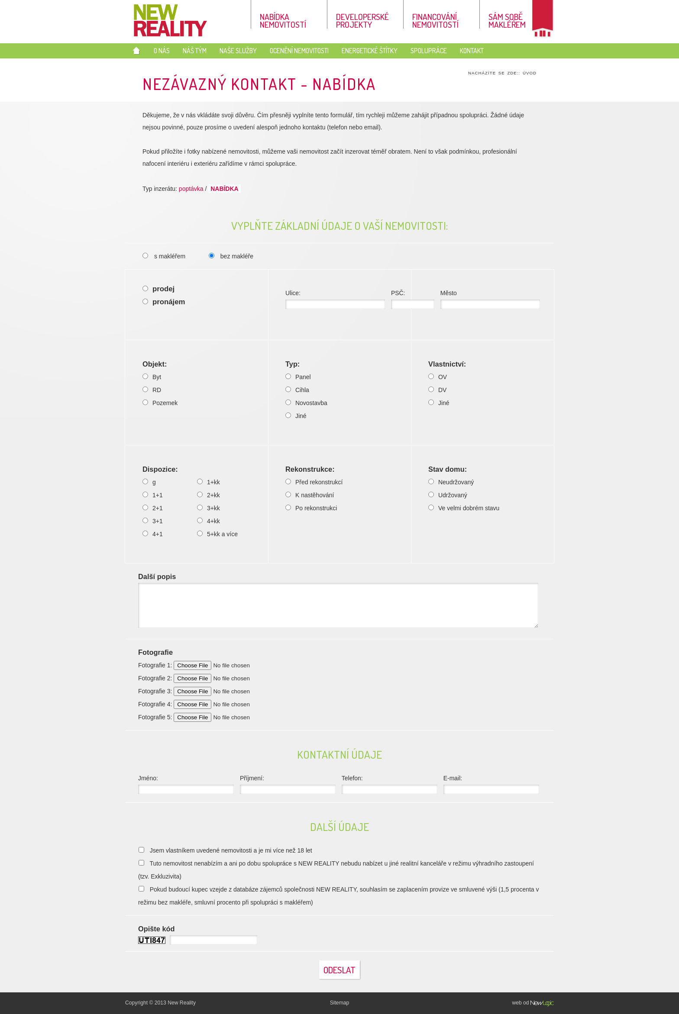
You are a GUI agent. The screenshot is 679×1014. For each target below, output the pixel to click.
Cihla (297, 389)
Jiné (296, 415)
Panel (298, 376)
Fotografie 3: (210, 691)
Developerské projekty (362, 20)
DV (437, 389)
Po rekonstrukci (311, 508)
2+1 (152, 508)
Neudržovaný (451, 482)
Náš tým (195, 50)
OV (437, 376)
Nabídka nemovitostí (283, 20)
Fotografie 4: (210, 704)
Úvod (530, 73)
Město (490, 299)
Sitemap (339, 1003)
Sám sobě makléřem (507, 20)
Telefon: (389, 784)
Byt (151, 376)
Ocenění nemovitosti (299, 50)
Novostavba (306, 402)
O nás (162, 50)
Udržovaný (447, 495)
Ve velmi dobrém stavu (463, 508)
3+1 (152, 521)
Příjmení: (288, 784)
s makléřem (163, 256)
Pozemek (160, 402)
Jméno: (186, 784)
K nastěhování (309, 495)
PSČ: (412, 299)
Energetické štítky (370, 50)
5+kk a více (217, 534)
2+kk (208, 495)
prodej (158, 289)
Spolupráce (429, 50)
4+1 (152, 534)
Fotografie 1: (210, 665)
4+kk (208, 521)
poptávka (191, 188)
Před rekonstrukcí (314, 482)
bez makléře (231, 256)
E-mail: (491, 784)
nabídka (224, 188)
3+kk (208, 508)
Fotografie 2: (210, 678)
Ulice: (335, 299)
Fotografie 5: (210, 717)
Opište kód (156, 929)
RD (151, 389)
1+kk (208, 482)
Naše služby (238, 50)
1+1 (152, 495)
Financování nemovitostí (435, 20)
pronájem (163, 302)
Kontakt (472, 50)
